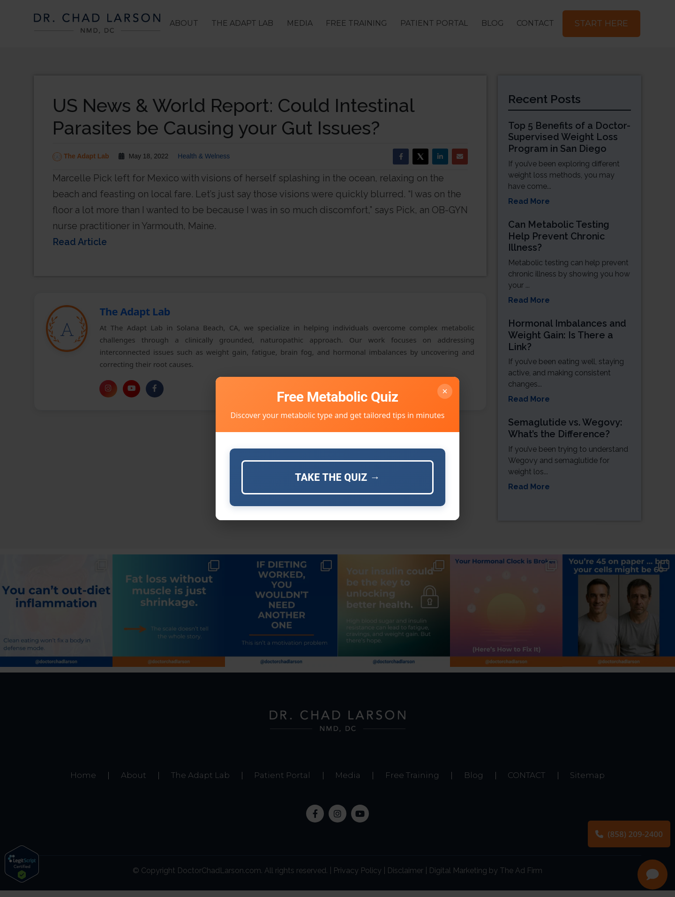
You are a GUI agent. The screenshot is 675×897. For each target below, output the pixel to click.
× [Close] (444, 390)
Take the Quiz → (337, 477)
